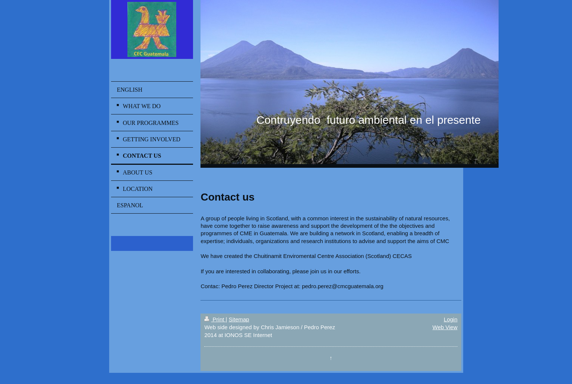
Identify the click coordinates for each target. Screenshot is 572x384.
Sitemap (239, 319)
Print (214, 319)
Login (451, 319)
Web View (445, 327)
